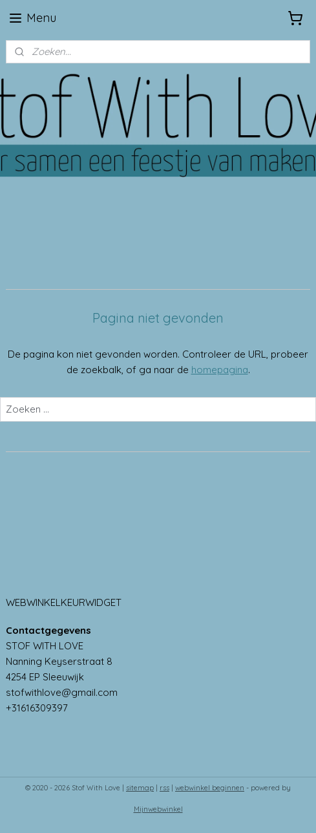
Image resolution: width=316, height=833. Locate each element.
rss (164, 787)
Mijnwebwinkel (158, 809)
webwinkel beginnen (209, 787)
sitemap (140, 787)
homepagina (219, 369)
